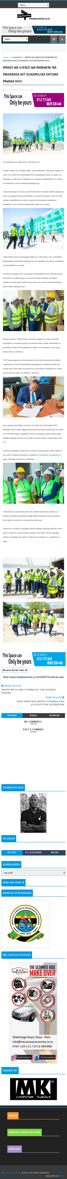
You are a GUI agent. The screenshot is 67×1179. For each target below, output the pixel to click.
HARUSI (13, 1115)
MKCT (61, 1176)
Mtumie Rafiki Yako (15, 670)
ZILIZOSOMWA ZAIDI (33, 853)
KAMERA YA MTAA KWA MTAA (25, 1132)
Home (6, 57)
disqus (33, 715)
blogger (12, 715)
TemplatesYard (34, 1168)
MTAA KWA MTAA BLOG (11, 1173)
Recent (12, 852)
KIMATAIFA (15, 1149)
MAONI (55, 852)
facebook (54, 715)
